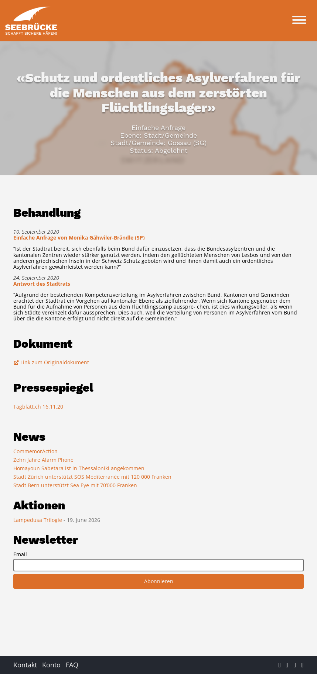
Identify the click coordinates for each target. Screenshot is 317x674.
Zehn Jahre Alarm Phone (43, 459)
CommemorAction (35, 451)
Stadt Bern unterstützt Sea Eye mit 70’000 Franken (75, 485)
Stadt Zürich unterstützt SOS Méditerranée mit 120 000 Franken (92, 476)
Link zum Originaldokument (51, 362)
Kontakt (25, 664)
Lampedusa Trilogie (38, 519)
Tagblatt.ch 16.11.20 (38, 406)
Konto (51, 664)
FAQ (72, 664)
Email (20, 554)
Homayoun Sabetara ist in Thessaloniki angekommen (78, 468)
